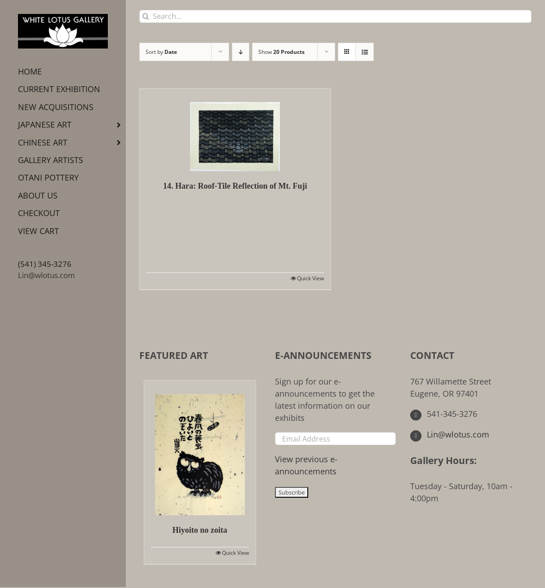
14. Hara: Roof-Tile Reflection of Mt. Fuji (235, 185)
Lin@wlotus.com (46, 275)
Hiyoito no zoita (200, 530)
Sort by (161, 52)
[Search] (145, 16)
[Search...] (335, 16)
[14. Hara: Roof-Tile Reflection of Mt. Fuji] (235, 129)
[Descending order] (240, 52)
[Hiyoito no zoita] (200, 447)
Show (281, 52)
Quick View (310, 278)
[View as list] (364, 52)
